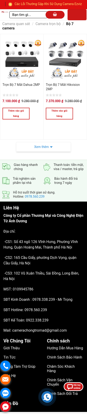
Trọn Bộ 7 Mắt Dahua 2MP (21, 85)
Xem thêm (41, 136)
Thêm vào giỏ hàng (16, 113)
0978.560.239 (34, 186)
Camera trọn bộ (48, 24)
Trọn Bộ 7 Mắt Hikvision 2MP (63, 87)
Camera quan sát (16, 24)
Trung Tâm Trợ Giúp (19, 355)
